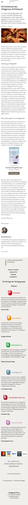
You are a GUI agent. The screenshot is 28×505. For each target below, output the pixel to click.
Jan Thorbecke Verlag (6, 389)
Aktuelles (4, 26)
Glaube (10, 26)
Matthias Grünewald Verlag (8, 361)
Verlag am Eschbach (6, 336)
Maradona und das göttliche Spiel (14, 167)
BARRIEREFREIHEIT (14, 466)
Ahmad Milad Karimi (14, 165)
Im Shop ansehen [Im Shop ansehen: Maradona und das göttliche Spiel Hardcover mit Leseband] (14, 173)
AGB (9, 461)
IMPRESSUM (7, 464)
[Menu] (2, 2)
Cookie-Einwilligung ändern (14, 473)
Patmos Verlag (4, 309)
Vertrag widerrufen (8, 480)
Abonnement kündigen (19, 480)
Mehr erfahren (4, 251)
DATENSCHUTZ (15, 461)
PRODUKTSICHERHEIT (17, 464)
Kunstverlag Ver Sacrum (7, 441)
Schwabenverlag (5, 414)
